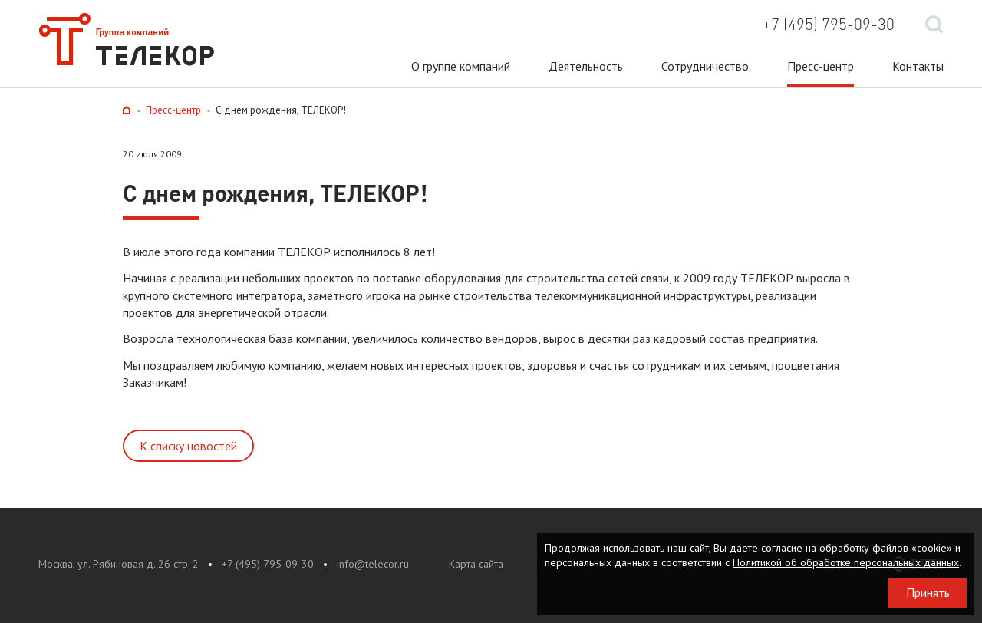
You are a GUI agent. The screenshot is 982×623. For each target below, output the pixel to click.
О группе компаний (460, 66)
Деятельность (586, 66)
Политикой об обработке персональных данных (846, 562)
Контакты (918, 66)
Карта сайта (476, 564)
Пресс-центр (820, 66)
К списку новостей (188, 445)
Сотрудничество (705, 66)
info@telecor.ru (373, 564)
